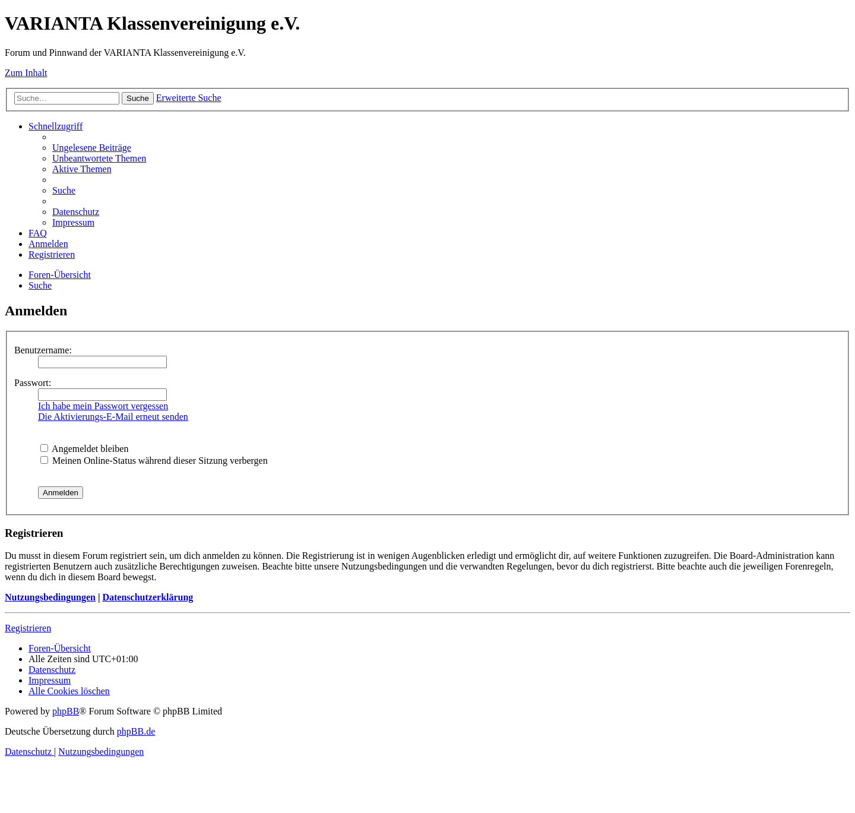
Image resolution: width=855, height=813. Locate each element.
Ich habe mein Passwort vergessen (103, 406)
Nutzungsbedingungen (50, 597)
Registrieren (28, 628)
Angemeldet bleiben (84, 449)
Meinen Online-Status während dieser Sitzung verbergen (154, 460)
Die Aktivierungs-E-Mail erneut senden (113, 417)
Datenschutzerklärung (147, 597)
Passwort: (32, 383)
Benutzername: (43, 350)
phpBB (65, 711)
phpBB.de (136, 731)
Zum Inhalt (26, 73)
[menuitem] (91, 148)
